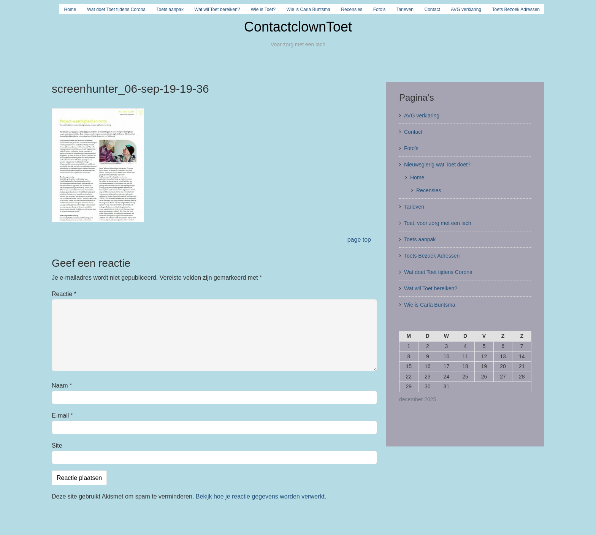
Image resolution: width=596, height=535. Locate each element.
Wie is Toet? (263, 9)
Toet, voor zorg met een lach (437, 223)
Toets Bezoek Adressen (516, 9)
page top (359, 239)
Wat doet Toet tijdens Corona (116, 9)
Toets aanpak (170, 9)
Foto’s (379, 9)
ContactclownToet (298, 27)
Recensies (351, 9)
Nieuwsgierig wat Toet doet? (437, 164)
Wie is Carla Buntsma (308, 9)
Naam (62, 385)
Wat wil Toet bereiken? (217, 9)
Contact (432, 9)
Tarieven (405, 9)
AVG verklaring (466, 9)
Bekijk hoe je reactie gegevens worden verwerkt (260, 496)
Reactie (64, 294)
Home (70, 9)
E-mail (62, 415)
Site (57, 445)
